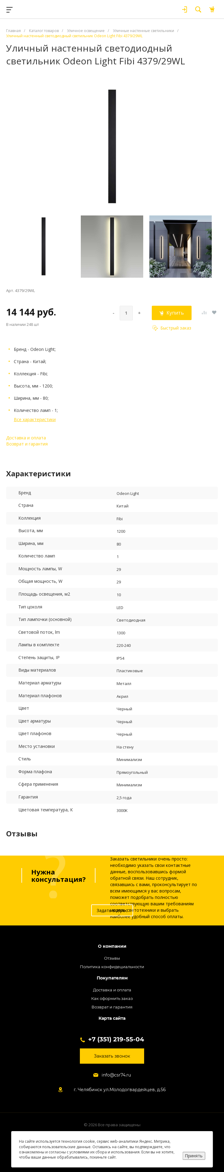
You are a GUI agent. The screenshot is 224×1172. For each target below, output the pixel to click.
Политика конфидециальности (112, 966)
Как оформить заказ (112, 998)
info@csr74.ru (116, 1075)
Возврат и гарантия (27, 444)
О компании (112, 946)
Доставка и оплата (26, 438)
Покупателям (112, 978)
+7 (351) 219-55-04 (116, 1039)
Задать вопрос (112, 910)
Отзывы (112, 958)
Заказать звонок (112, 1056)
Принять (194, 1156)
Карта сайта (112, 1018)
